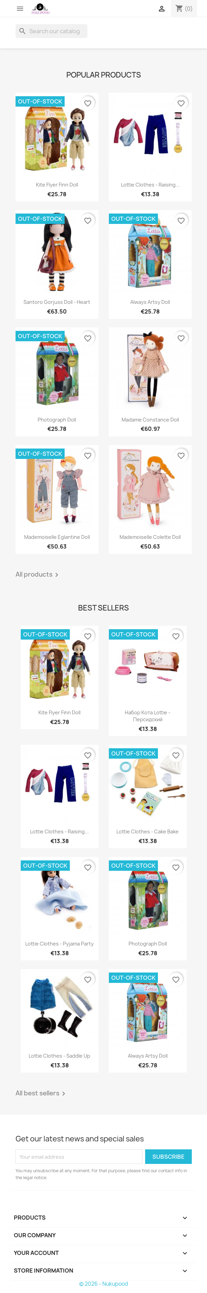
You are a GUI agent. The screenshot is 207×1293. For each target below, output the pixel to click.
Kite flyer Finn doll (57, 184)
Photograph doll (57, 419)
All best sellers (42, 1093)
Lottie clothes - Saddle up (59, 1055)
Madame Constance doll (150, 419)
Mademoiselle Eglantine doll (57, 537)
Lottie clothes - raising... (150, 184)
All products (38, 575)
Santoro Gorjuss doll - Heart (56, 302)
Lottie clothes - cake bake (147, 831)
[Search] (51, 31)
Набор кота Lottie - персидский (147, 716)
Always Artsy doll (150, 302)
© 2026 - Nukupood (103, 1283)
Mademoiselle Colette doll (150, 537)
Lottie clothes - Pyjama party (59, 943)
